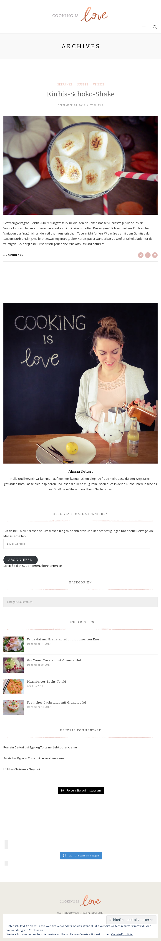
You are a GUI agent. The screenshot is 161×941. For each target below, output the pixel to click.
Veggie (98, 84)
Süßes (83, 84)
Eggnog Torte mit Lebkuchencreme (53, 747)
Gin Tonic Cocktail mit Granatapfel (54, 660)
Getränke (65, 84)
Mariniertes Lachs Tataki (46, 681)
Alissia (98, 105)
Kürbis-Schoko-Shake (80, 94)
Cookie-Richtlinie (122, 934)
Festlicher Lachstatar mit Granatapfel (56, 702)
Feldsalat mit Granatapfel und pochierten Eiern (64, 639)
